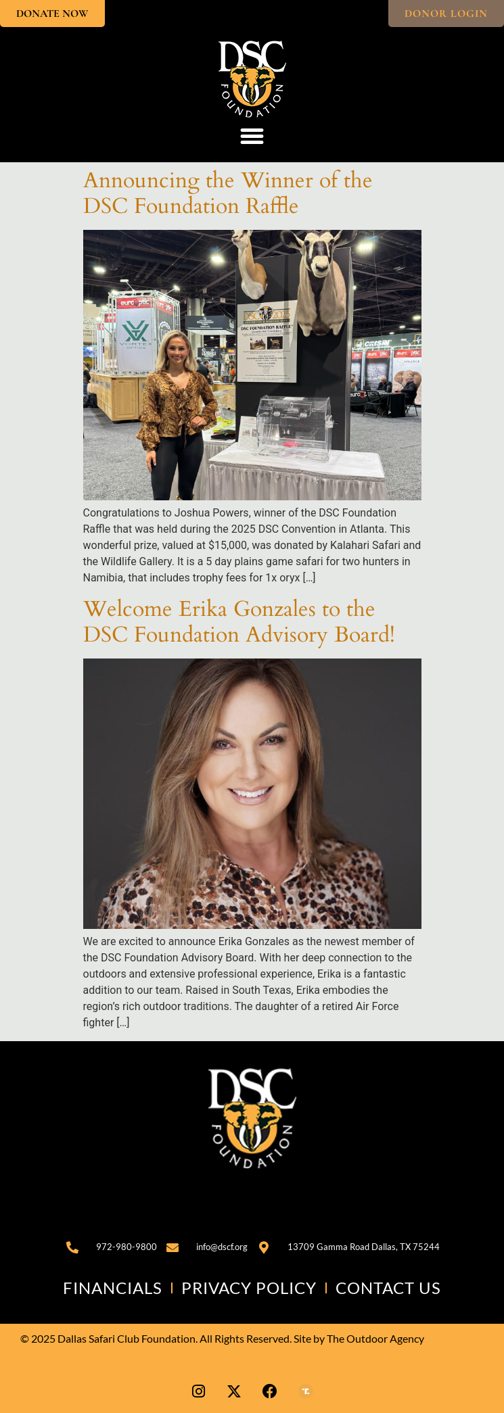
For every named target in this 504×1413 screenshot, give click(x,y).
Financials (112, 1287)
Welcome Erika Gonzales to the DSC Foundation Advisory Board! (239, 622)
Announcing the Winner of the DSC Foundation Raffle (228, 193)
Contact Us (388, 1287)
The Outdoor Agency (375, 1338)
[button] (252, 136)
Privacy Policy (249, 1287)
